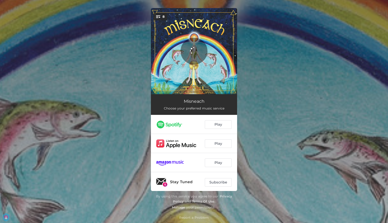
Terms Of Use (203, 201)
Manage (178, 207)
